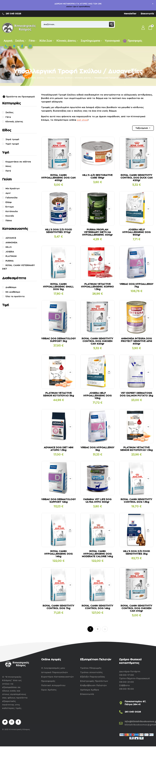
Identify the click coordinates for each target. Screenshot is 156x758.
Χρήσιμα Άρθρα (89, 690)
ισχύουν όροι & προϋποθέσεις (78, 6)
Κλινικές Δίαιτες (36, 78)
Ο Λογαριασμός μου (53, 668)
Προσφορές (48, 681)
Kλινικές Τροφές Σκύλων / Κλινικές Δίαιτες (69, 78)
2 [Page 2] (97, 629)
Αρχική (21, 78)
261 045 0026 (13, 14)
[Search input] (76, 24)
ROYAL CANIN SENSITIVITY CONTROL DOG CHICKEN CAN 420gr (97, 341)
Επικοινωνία (147, 14)
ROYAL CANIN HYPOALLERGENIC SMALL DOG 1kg (58, 286)
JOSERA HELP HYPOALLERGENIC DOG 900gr (136, 232)
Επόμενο (105, 629)
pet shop (82, 120)
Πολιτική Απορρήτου (53, 685)
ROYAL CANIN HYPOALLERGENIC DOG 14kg (58, 554)
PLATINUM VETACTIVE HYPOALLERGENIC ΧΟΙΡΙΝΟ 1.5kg (97, 286)
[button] (150, 27)
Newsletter (130, 14)
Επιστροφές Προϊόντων (94, 681)
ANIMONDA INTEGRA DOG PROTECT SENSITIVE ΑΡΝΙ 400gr (136, 341)
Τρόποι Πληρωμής (90, 668)
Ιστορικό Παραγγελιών (54, 672)
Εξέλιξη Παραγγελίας (92, 677)
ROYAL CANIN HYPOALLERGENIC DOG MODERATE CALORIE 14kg (97, 554)
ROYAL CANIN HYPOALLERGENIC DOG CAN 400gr (58, 178)
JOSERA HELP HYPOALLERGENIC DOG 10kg (97, 395)
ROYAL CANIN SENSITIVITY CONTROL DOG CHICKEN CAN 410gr (136, 608)
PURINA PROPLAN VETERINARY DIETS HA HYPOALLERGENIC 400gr (97, 232)
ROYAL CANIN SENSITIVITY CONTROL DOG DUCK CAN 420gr (136, 178)
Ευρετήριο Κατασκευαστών (57, 677)
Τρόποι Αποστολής (91, 672)
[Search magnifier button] (111, 24)
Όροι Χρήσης (49, 690)
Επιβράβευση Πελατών (93, 685)
